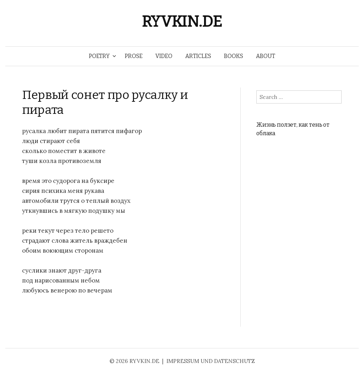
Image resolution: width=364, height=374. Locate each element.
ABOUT (265, 56)
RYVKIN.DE (182, 21)
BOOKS (233, 56)
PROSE (134, 56)
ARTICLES (198, 56)
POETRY (99, 56)
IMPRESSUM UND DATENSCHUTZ (210, 361)
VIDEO (163, 56)
